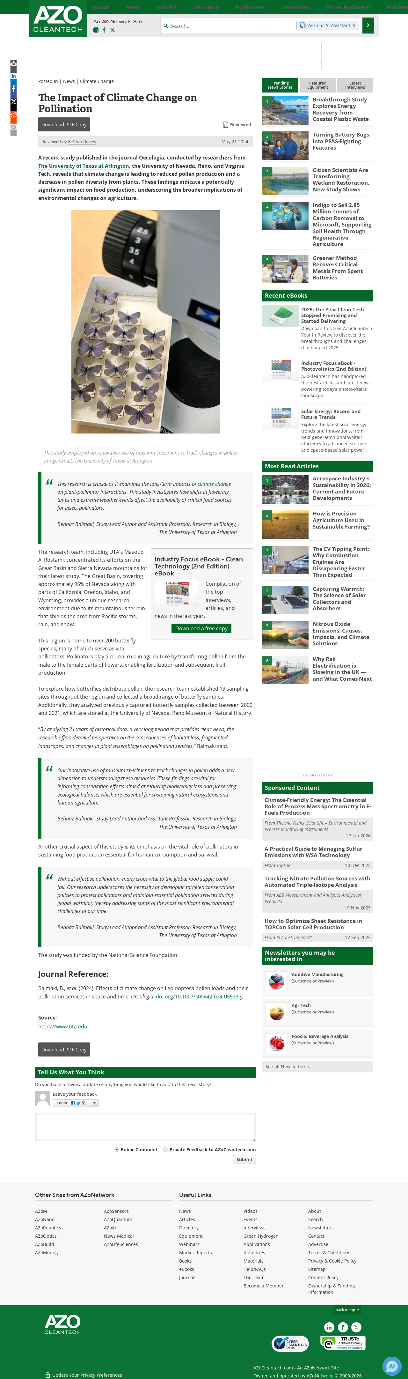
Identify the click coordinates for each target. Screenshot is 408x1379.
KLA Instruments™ (294, 915)
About (314, 1211)
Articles (187, 1219)
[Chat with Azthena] (392, 1366)
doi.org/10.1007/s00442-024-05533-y (199, 996)
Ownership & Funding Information (331, 1289)
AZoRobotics (48, 1228)
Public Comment (139, 1149)
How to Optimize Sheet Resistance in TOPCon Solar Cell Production (309, 902)
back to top (348, 1309)
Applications (257, 1244)
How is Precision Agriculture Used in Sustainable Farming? (338, 508)
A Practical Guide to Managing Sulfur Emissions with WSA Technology (309, 833)
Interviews (255, 1228)
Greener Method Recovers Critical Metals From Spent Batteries (342, 252)
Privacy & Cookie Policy (332, 1261)
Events (251, 1219)
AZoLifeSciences (121, 1244)
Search (315, 1219)
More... (366, 7)
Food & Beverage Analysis (320, 1014)
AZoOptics (46, 1236)
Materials (254, 1261)
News (69, 81)
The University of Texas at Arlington (83, 165)
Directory (189, 1228)
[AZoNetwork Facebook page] (104, 30)
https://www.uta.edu (62, 1026)
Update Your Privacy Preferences (83, 1371)
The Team (254, 1277)
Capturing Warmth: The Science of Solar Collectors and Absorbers (343, 578)
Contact (316, 1236)
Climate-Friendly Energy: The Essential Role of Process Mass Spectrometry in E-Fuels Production (317, 789)
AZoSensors (116, 1211)
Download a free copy (201, 628)
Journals (188, 1277)
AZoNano (45, 1219)
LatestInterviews (355, 85)
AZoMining (46, 1252)
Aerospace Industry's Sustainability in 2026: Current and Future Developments (340, 475)
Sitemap (317, 1269)
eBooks (186, 1269)
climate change (214, 483)
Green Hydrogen (261, 1236)
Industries (254, 1252)
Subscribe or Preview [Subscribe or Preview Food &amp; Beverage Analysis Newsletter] (312, 1020)
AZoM (41, 1211)
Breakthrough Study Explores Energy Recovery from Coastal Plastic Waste (340, 108)
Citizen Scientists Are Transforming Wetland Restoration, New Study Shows (341, 178)
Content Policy (323, 1277)
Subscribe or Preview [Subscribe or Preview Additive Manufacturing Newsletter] (312, 958)
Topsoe (283, 846)
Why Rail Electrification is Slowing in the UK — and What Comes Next (341, 649)
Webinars (189, 1244)
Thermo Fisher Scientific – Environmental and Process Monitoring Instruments (316, 808)
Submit (244, 1159)
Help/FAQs (255, 1269)
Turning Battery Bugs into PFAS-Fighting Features (338, 140)
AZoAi (110, 1228)
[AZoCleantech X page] (356, 1327)
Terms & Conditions (329, 1252)
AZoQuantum (118, 1219)
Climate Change (97, 81)
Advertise (318, 1244)
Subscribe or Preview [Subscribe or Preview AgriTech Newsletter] (312, 989)
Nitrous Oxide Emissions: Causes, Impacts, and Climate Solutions (342, 614)
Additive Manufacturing (318, 952)
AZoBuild (44, 1244)
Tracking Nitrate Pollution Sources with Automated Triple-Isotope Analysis (312, 861)
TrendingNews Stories (280, 85)
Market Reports (195, 1252)
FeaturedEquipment (317, 85)
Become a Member (264, 1286)
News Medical (119, 1236)
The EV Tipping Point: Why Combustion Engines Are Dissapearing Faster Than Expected (343, 546)
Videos (251, 1211)
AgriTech (301, 983)
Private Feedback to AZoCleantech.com (213, 1149)
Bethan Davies (82, 141)
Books (185, 1261)
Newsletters (321, 1228)
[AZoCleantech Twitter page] (112, 30)
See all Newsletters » (288, 1044)
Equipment (191, 1236)
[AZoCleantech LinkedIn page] (95, 30)
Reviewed (240, 125)
